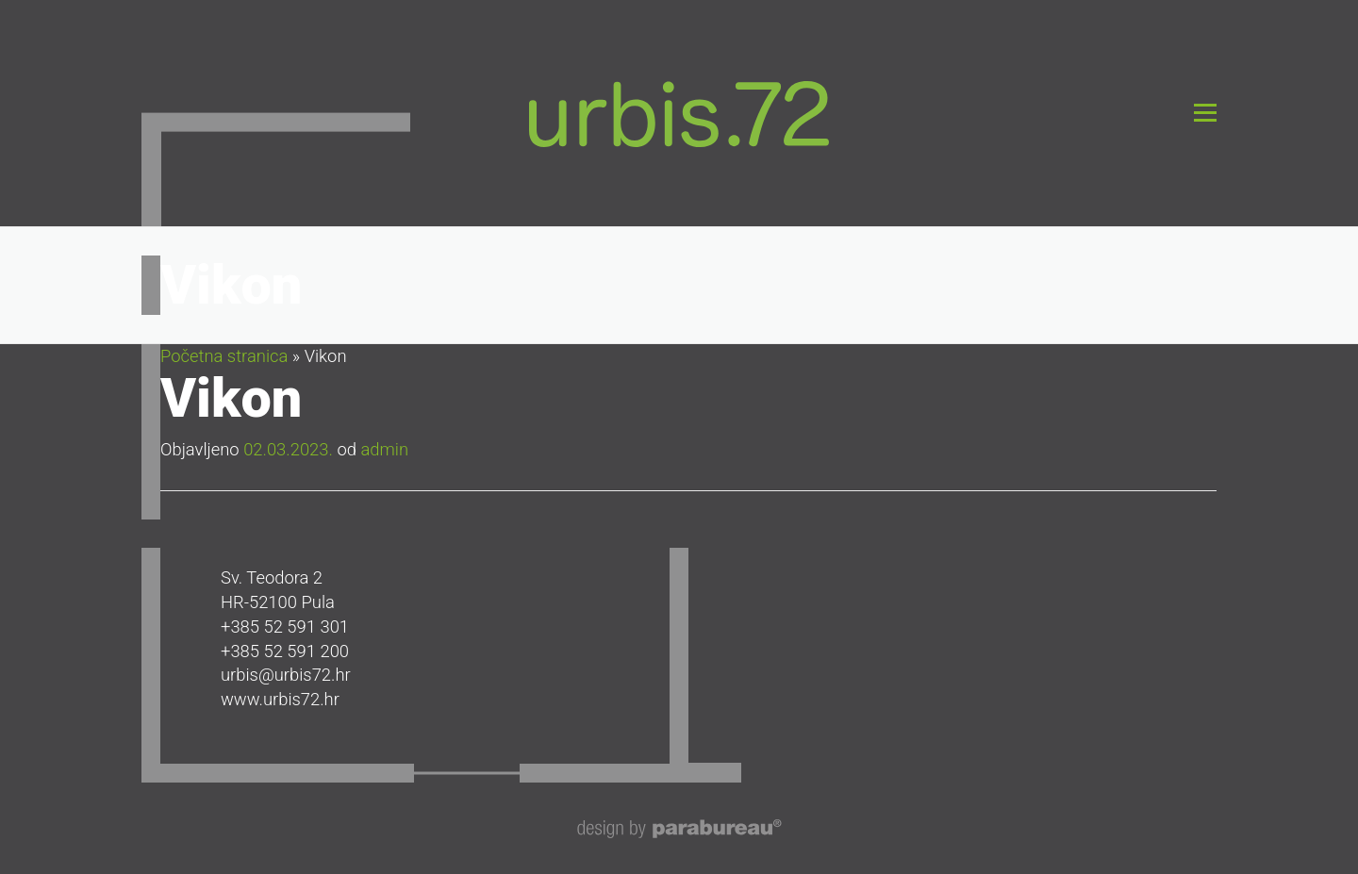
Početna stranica (224, 356)
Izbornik (1204, 113)
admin (384, 449)
